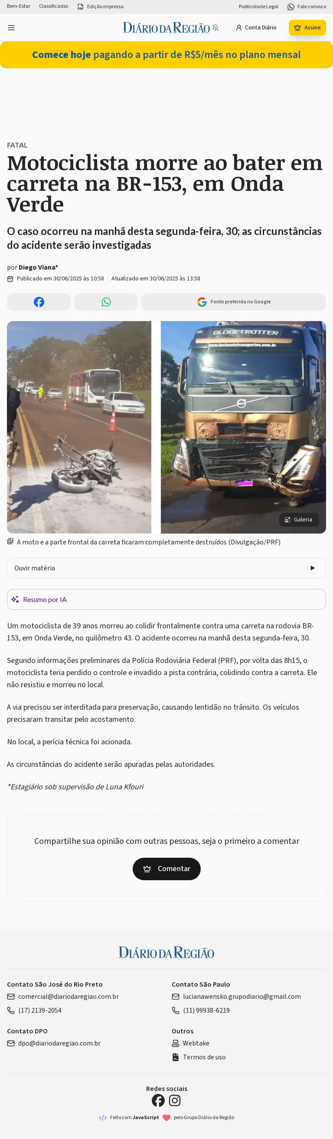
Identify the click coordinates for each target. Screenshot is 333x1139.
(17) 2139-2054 (34, 1010)
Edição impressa (100, 7)
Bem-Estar (18, 6)
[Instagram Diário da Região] (174, 1100)
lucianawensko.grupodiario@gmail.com (236, 996)
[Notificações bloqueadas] (215, 27)
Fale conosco (306, 7)
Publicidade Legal (258, 6)
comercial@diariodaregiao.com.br (63, 996)
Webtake (190, 1043)
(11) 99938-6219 (201, 1010)
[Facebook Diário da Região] (158, 1100)
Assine (307, 27)
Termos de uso (199, 1057)
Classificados (53, 6)
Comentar (166, 868)
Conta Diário (256, 27)
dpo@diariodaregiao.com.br (54, 1043)
